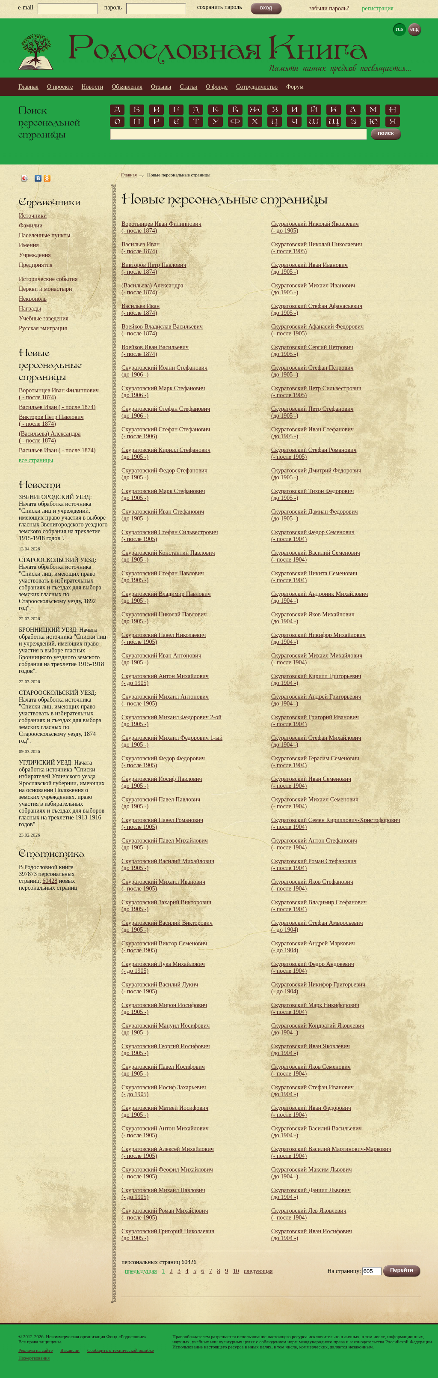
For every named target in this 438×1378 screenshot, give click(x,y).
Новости (92, 87)
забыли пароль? (329, 8)
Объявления (127, 87)
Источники (33, 215)
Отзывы (161, 87)
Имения (29, 245)
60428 (49, 881)
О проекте (60, 87)
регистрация (378, 8)
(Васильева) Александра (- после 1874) (152, 289)
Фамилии (31, 225)
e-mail (25, 7)
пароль (113, 7)
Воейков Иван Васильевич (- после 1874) (155, 350)
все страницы (36, 460)
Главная (28, 87)
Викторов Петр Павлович (51, 420)
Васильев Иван (57, 407)
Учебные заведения (43, 318)
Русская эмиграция (43, 328)
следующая (258, 1271)
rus (399, 29)
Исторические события (48, 279)
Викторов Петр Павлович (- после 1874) (153, 268)
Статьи (188, 87)
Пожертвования (34, 1357)
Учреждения (35, 255)
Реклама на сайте (35, 1350)
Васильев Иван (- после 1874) (140, 247)
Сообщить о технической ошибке (120, 1350)
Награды (30, 308)
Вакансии (70, 1350)
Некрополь (33, 299)
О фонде (217, 87)
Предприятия (36, 265)
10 (236, 1271)
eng (414, 29)
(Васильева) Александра (50, 437)
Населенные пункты (44, 235)
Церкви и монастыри (45, 289)
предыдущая (141, 1271)
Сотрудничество (257, 87)
